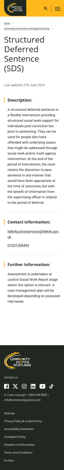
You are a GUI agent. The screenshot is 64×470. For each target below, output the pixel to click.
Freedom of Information (19, 445)
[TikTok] (51, 386)
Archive (9, 460)
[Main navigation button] (57, 9)
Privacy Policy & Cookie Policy (23, 421)
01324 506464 (18, 245)
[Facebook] (6, 386)
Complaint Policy (15, 437)
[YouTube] (42, 386)
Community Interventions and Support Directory (26, 28)
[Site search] (45, 8)
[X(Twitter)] (15, 386)
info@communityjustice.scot (22, 400)
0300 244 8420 (38, 395)
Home (7, 23)
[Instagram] (24, 386)
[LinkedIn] (33, 386)
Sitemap (9, 413)
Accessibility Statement (19, 429)
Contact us (11, 377)
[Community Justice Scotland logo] (32, 360)
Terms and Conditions (18, 452)
